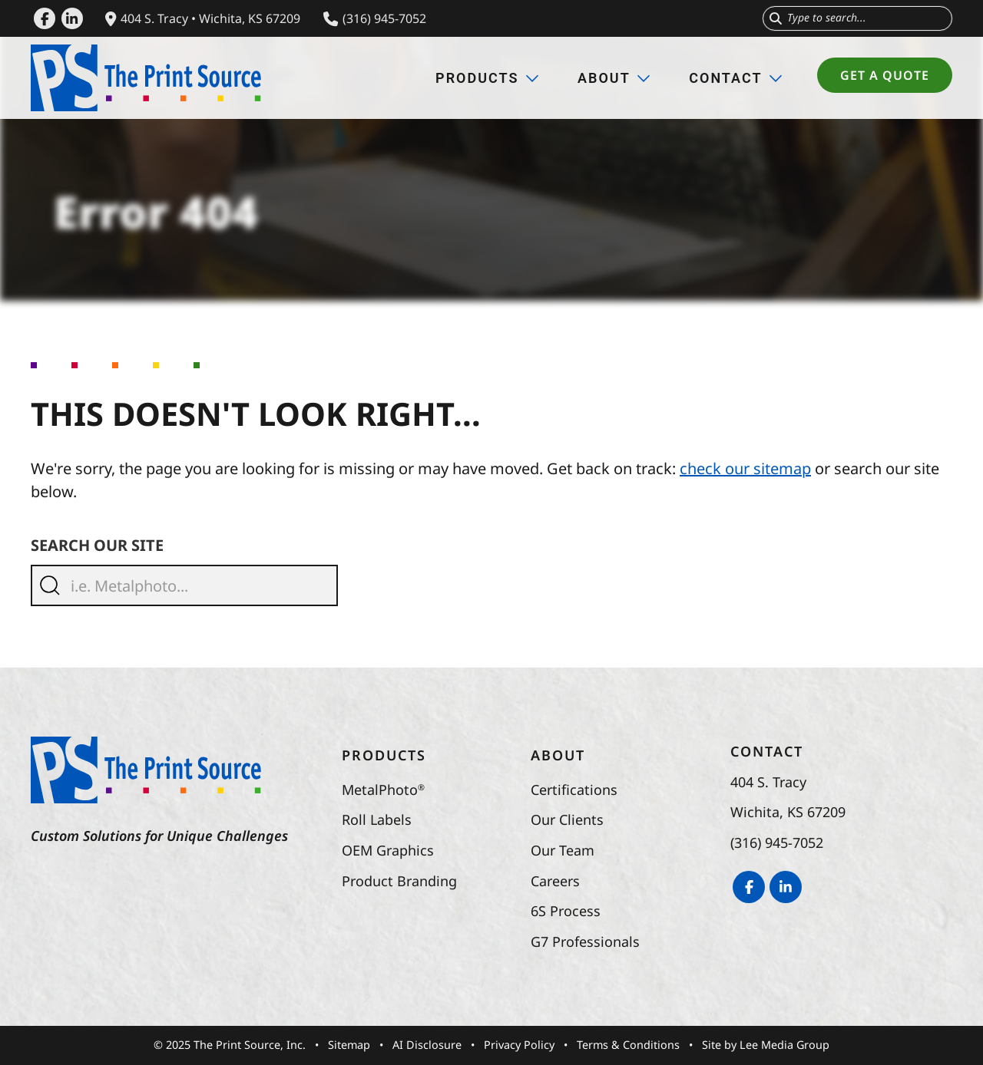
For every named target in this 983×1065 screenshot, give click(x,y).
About (558, 755)
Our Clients (567, 819)
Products (384, 755)
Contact (766, 751)
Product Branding (399, 881)
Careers (555, 881)
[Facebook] (44, 18)
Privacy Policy (519, 1044)
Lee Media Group (784, 1044)
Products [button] (487, 78)
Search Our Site (97, 545)
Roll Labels (377, 819)
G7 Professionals (585, 941)
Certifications (574, 789)
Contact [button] (736, 78)
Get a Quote (896, 75)
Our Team (562, 850)
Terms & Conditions (628, 1044)
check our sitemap (745, 468)
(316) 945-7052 (374, 18)
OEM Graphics (388, 850)
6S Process (566, 911)
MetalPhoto (383, 789)
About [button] (614, 78)
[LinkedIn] (72, 18)
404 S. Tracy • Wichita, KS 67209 (202, 18)
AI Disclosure (427, 1044)
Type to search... (826, 17)
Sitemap (349, 1044)
